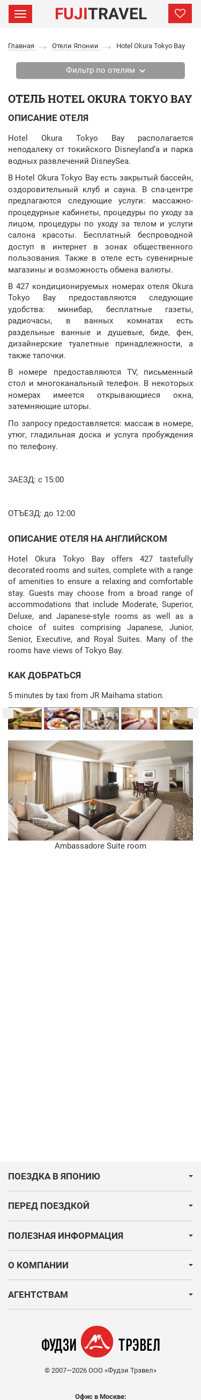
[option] (101, 718)
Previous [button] (8, 713)
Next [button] (193, 713)
